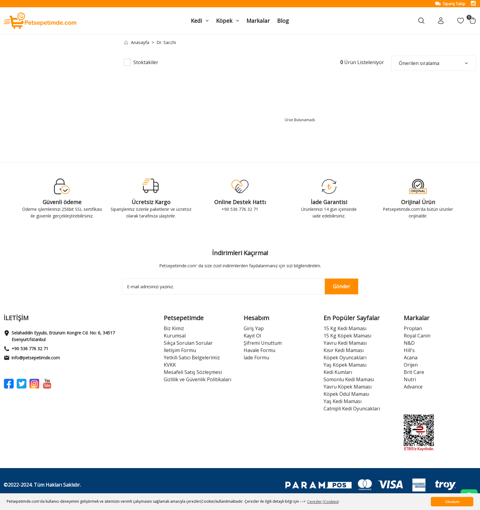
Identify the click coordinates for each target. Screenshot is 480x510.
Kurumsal (175, 335)
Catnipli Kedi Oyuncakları (352, 408)
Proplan (413, 328)
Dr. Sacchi (166, 42)
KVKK (170, 364)
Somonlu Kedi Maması (349, 379)
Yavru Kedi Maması (345, 343)
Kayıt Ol (252, 335)
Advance (413, 386)
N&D (409, 343)
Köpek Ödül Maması (346, 394)
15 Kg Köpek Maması (347, 335)
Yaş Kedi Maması (343, 401)
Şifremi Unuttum (263, 343)
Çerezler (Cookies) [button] (323, 501)
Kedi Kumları (338, 372)
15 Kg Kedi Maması (345, 328)
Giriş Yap (254, 328)
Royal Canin (417, 335)
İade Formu (256, 357)
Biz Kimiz (174, 328)
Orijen (411, 364)
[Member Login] (441, 20)
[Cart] (472, 20)
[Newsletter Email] (240, 286)
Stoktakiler (145, 62)
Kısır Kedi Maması (344, 350)
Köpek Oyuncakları (345, 357)
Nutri (410, 379)
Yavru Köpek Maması (348, 386)
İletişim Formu (180, 350)
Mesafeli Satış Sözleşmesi (193, 372)
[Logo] (40, 20)
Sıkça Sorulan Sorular (188, 343)
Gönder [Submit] (341, 286)
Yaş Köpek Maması (345, 364)
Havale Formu (259, 350)
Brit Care (414, 372)
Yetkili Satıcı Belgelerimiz (192, 357)
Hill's (409, 350)
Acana (410, 357)
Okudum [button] (452, 501)
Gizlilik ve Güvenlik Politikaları (197, 379)
